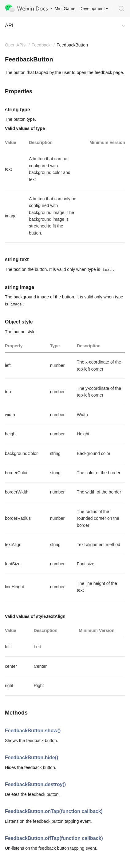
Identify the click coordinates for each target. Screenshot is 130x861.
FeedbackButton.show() (33, 730)
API (9, 25)
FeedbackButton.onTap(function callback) (54, 811)
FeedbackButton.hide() (31, 757)
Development (92, 8)
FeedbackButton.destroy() (35, 784)
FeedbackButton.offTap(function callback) (54, 838)
